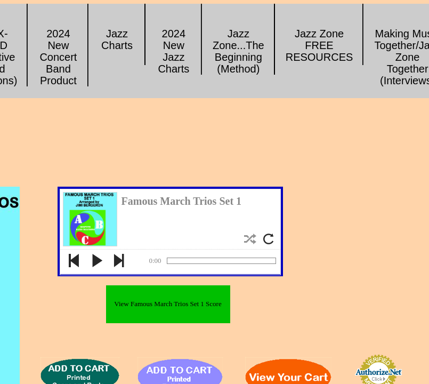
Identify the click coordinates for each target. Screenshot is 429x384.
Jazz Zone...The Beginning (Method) (238, 51)
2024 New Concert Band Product (58, 57)
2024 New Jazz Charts (173, 51)
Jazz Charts (117, 39)
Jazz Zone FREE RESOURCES (319, 45)
